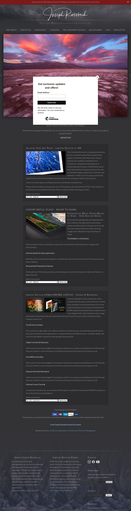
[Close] (97, 77)
